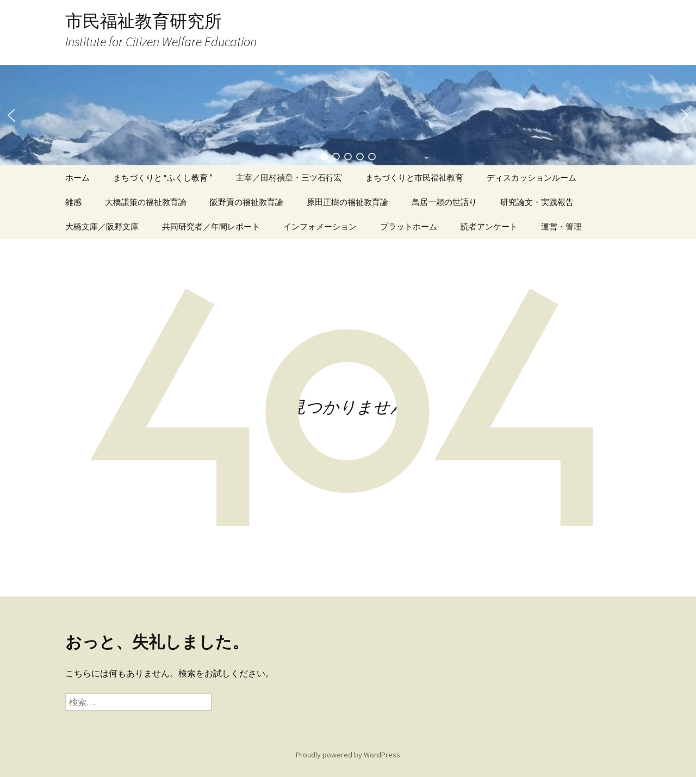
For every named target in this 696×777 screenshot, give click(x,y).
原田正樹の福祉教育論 (347, 202)
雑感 (73, 202)
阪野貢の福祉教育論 (246, 202)
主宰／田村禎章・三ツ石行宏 (289, 177)
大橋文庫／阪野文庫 (102, 226)
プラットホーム (408, 226)
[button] (11, 115)
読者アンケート (489, 226)
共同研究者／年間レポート (211, 226)
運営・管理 (561, 226)
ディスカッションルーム (531, 177)
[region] (348, 115)
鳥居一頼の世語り (444, 202)
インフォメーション (320, 226)
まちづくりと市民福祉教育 (414, 177)
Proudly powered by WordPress (348, 755)
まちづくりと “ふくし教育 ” (163, 177)
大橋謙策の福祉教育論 (146, 202)
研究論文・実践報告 (537, 202)
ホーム (77, 177)
